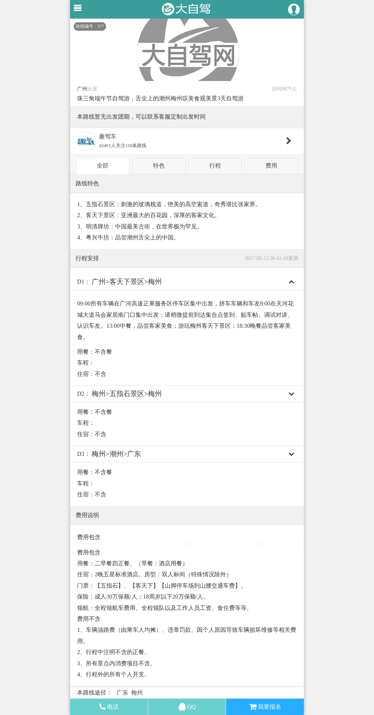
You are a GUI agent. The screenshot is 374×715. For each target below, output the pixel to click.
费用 (271, 165)
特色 (159, 165)
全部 (102, 165)
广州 (82, 89)
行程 (215, 165)
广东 (122, 692)
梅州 (137, 692)
